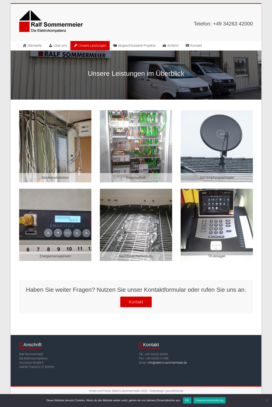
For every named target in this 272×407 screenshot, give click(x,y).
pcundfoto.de (174, 391)
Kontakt (136, 301)
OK (187, 400)
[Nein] (267, 400)
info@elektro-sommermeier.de (167, 362)
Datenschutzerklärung (209, 400)
